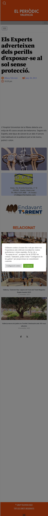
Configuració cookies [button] (13, 266)
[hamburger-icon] (4, 28)
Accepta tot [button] (28, 266)
